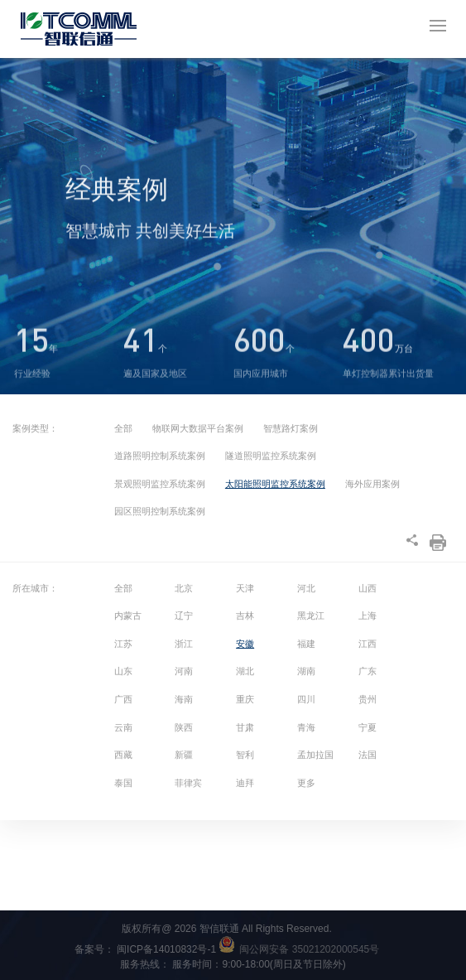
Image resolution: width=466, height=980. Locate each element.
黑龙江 (310, 615)
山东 (123, 671)
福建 (306, 644)
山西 (367, 588)
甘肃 (245, 727)
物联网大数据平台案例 (197, 428)
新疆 (184, 755)
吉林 (245, 615)
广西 (123, 699)
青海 (306, 727)
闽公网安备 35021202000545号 (309, 949)
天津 (245, 588)
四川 (306, 699)
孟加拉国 (315, 755)
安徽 (245, 644)
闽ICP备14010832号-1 (176, 949)
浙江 (184, 644)
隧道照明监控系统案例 (270, 456)
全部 (123, 428)
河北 (306, 588)
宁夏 (367, 727)
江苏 (123, 644)
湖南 (306, 671)
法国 (367, 755)
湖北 (245, 671)
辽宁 (184, 615)
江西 (367, 644)
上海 (367, 615)
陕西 (184, 727)
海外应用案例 (372, 484)
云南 (123, 727)
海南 (184, 699)
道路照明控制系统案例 (159, 456)
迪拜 (245, 783)
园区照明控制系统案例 (159, 511)
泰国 (123, 783)
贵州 (367, 699)
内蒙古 (128, 615)
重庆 (245, 699)
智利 (245, 755)
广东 (367, 671)
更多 (306, 783)
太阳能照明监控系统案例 (275, 484)
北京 (184, 588)
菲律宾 (188, 783)
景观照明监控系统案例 (159, 484)
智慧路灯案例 (290, 428)
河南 (184, 671)
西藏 (123, 755)
